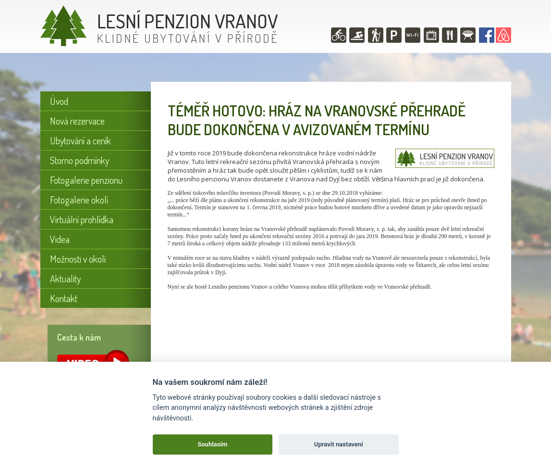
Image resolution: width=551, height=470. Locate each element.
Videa (60, 239)
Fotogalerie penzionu (86, 180)
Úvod (59, 101)
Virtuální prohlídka (81, 219)
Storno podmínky (79, 160)
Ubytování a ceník (80, 140)
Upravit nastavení (338, 444)
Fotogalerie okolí (79, 199)
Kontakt (63, 298)
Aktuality (65, 278)
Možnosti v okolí (78, 259)
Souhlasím (212, 444)
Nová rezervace (77, 120)
